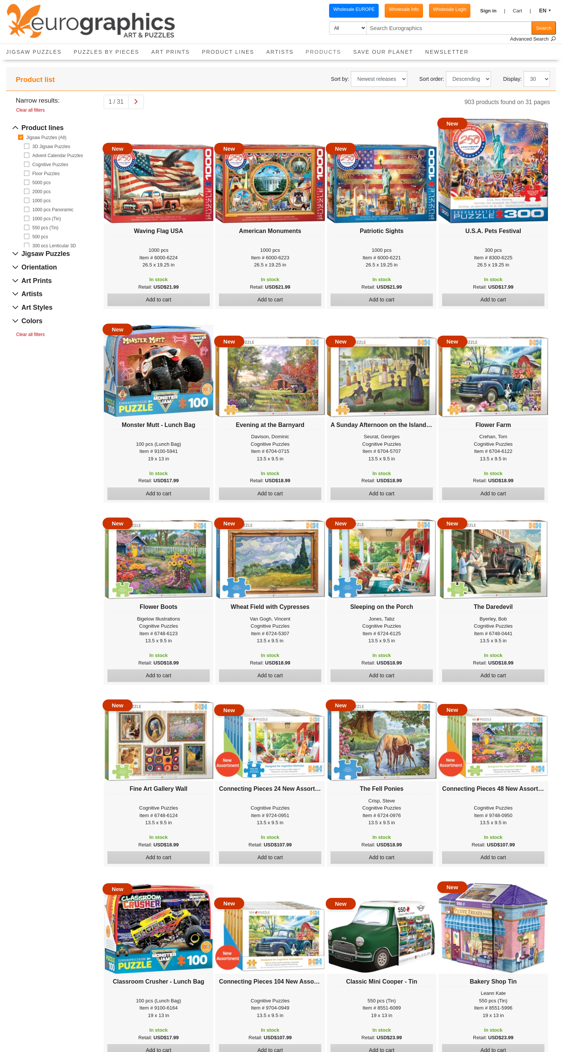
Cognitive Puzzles (50, 164)
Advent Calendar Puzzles (57, 155)
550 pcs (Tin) (45, 227)
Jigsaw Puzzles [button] (34, 52)
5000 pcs (41, 182)
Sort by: (340, 79)
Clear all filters (30, 110)
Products (326, 49)
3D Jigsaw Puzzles (51, 146)
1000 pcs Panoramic (52, 209)
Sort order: (431, 79)
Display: (512, 79)
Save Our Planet (383, 52)
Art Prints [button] (170, 52)
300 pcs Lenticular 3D (54, 245)
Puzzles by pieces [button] (106, 52)
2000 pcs (41, 191)
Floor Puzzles (46, 173)
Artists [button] (280, 52)
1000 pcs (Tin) (46, 218)
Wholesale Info (403, 9)
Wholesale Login (450, 9)
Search (543, 28)
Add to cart (158, 300)
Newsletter (447, 52)
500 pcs (40, 236)
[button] (492, 11)
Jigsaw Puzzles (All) (46, 137)
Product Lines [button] (228, 52)
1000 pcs (41, 200)
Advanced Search (533, 39)
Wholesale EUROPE (354, 9)
